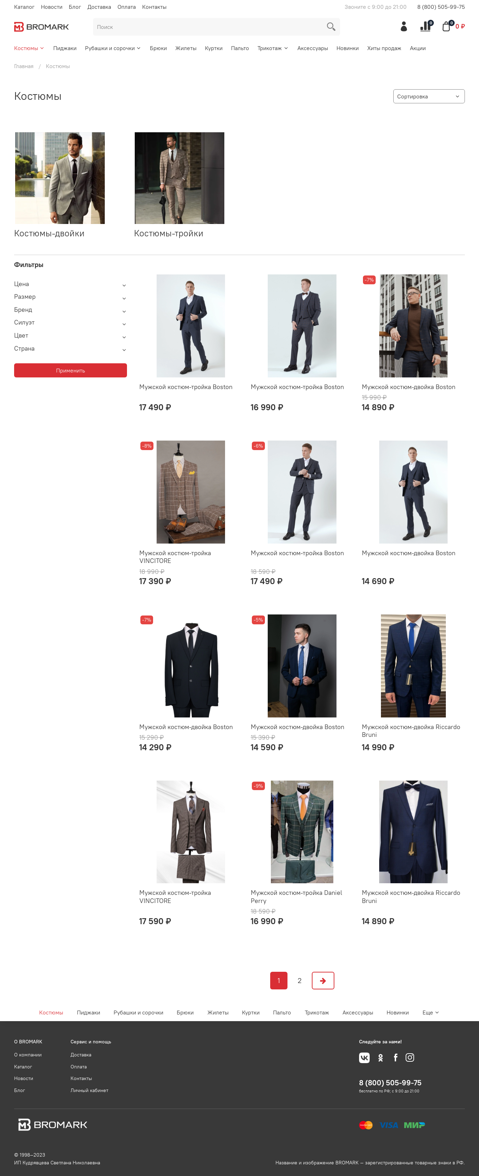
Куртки (214, 47)
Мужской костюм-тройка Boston (185, 387)
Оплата (126, 6)
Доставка (99, 6)
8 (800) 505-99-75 (441, 6)
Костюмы (29, 47)
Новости (51, 6)
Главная (24, 65)
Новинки (347, 47)
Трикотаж (273, 47)
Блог (75, 6)
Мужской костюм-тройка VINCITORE (175, 557)
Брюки (158, 47)
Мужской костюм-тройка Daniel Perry (296, 897)
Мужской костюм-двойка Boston (408, 387)
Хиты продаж (384, 47)
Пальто (240, 47)
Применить (70, 370)
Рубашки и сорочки (113, 47)
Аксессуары (312, 47)
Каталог (24, 6)
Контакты (154, 6)
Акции (418, 47)
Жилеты (185, 47)
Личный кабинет (89, 1090)
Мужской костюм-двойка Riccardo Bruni (411, 731)
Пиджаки (65, 47)
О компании (28, 1054)
